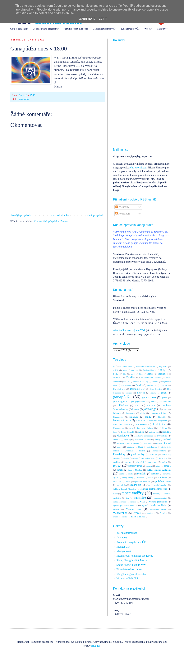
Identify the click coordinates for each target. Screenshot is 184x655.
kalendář (117, 413)
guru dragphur (120, 401)
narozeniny (148, 443)
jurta (165, 409)
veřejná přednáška (158, 501)
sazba (121, 474)
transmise (139, 497)
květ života (162, 428)
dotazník (163, 385)
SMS (128, 481)
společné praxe (162, 481)
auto (125, 370)
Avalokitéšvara (149, 370)
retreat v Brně (135, 465)
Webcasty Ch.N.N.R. (128, 578)
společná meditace (142, 481)
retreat (117, 465)
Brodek (162, 373)
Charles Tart (165, 401)
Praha (126, 458)
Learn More (86, 18)
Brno (150, 373)
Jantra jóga (122, 537)
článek (126, 381)
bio (124, 374)
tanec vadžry (133, 493)
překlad (116, 462)
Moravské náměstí (142, 439)
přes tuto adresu (137, 167)
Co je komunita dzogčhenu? (45, 28)
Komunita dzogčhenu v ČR (131, 542)
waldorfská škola (157, 509)
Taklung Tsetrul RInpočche (153, 489)
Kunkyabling (118, 428)
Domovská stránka (59, 215)
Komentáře (122, 213)
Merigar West (124, 551)
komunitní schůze (121, 424)
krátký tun (159, 424)
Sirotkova (162, 477)
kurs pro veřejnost (145, 428)
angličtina (163, 366)
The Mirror (162, 28)
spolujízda (121, 485)
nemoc (119, 447)
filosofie (141, 392)
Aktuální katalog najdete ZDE (129, 330)
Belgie (163, 370)
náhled (167, 439)
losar (115, 432)
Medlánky (162, 435)
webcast (137, 512)
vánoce (133, 502)
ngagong (130, 447)
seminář (155, 473)
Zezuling (163, 513)
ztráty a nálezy (138, 516)
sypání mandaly (161, 485)
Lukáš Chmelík (127, 432)
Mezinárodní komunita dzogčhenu (135, 555)
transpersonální (160, 498)
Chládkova (123, 405)
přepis (128, 462)
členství (155, 381)
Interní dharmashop (127, 532)
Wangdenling (120, 512)
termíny (156, 493)
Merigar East (124, 546)
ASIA (115, 370)
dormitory (151, 385)
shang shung (127, 477)
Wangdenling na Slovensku (131, 574)
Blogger (95, 645)
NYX (140, 447)
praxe (135, 458)
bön (141, 374)
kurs (130, 428)
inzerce (135, 409)
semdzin (141, 473)
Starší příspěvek (95, 215)
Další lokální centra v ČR (104, 28)
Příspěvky (122, 206)
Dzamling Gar (137, 389)
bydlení (116, 377)
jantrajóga (150, 409)
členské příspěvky (140, 381)
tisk (127, 498)
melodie (116, 439)
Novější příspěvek (21, 215)
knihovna (133, 417)
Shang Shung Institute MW (131, 564)
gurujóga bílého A (139, 401)
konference (141, 424)
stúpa (148, 485)
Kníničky (162, 417)
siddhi (150, 477)
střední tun (135, 484)
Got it (103, 18)
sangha (120, 470)
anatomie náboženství (145, 366)
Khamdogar (118, 417)
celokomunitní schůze (151, 377)
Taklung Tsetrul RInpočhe (124, 489)
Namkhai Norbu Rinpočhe (76, 28)
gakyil (163, 392)
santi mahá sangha (158, 469)
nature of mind (163, 443)
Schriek (140, 477)
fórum (153, 393)
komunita (140, 420)
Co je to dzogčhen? (19, 28)
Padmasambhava (159, 451)
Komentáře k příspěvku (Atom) (50, 221)
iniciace (151, 405)
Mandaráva (123, 435)
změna (124, 517)
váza (142, 501)
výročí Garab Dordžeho (154, 505)
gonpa (164, 397)
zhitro (115, 517)
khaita (142, 413)
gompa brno (149, 397)
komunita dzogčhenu (158, 420)
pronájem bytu (148, 458)
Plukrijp (153, 454)
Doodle (139, 385)
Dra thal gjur (119, 389)
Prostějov (163, 458)
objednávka (152, 447)
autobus (134, 370)
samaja (167, 465)
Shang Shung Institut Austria (132, 560)
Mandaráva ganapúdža (143, 436)
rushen (149, 466)
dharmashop (126, 385)
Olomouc (129, 451)
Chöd (137, 405)
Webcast (148, 28)
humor (153, 401)
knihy (148, 416)
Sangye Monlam (135, 470)
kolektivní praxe (122, 420)
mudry (157, 439)
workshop (151, 513)
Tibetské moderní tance (129, 569)
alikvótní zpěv (125, 366)
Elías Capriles (156, 389)
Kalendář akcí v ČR (130, 28)
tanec (115, 493)
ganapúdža (24, 99)
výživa (116, 509)
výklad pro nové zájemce (125, 505)
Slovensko (117, 481)
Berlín (115, 374)
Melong (127, 439)
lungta (141, 432)
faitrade (129, 393)
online (142, 450)
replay (164, 462)
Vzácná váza (133, 509)
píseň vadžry (137, 454)
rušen (157, 466)
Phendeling (119, 454)
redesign (152, 462)
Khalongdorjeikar (158, 413)
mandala (166, 432)
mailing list (154, 432)
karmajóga (130, 413)
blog (133, 374)
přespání (140, 462)
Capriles (130, 377)
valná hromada (119, 502)
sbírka (130, 474)
